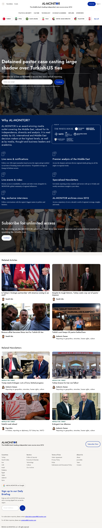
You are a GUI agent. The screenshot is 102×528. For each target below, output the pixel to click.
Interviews (80, 13)
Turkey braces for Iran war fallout (65, 383)
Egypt (3, 473)
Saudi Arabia (5, 460)
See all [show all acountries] (96, 19)
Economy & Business (59, 13)
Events (16, 4)
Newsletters (9, 4)
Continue (7, 238)
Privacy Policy (56, 460)
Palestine (4, 470)
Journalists (79, 460)
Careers (79, 465)
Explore (71, 13)
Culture (36, 13)
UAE (3, 465)
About (78, 457)
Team (78, 462)
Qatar (3, 475)
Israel (3, 468)
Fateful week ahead (9, 424)
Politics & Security (25, 13)
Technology (46, 13)
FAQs (53, 462)
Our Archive (30, 468)
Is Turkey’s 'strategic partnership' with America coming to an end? (25, 294)
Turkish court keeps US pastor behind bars (69, 332)
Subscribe (91, 4)
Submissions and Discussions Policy (62, 465)
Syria (3, 480)
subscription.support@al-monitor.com (35, 517)
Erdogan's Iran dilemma (61, 424)
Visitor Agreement (57, 457)
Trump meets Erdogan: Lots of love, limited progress (23, 383)
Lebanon (4, 478)
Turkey (3, 457)
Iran (3, 462)
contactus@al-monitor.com (28, 520)
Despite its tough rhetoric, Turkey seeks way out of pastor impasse (75, 294)
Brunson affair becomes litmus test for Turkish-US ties (22, 332)
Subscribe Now (93, 444)
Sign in (98, 4)
